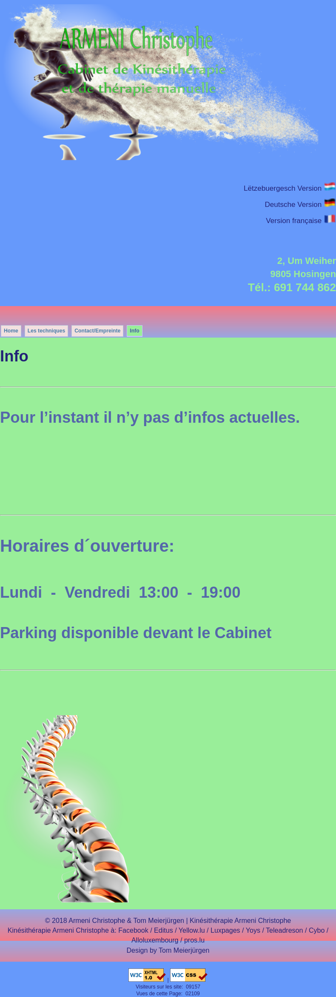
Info (134, 331)
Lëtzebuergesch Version (290, 188)
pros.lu (194, 940)
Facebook (133, 930)
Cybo (317, 930)
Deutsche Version (300, 205)
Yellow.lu (192, 930)
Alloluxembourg (155, 940)
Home (11, 331)
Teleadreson (284, 930)
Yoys (253, 930)
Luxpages (225, 930)
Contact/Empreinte (97, 331)
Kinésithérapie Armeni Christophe (240, 920)
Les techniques (46, 331)
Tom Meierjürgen (184, 950)
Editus (163, 930)
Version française (301, 221)
